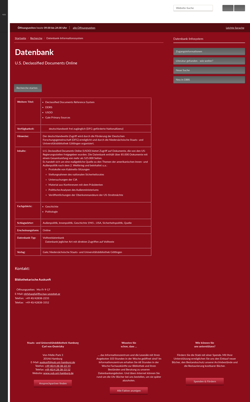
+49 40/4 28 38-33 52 (57, 369)
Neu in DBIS (183, 79)
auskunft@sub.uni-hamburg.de (57, 362)
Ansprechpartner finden (53, 383)
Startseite (20, 38)
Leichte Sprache (235, 27)
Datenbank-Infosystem (188, 38)
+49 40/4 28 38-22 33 (58, 365)
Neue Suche (183, 70)
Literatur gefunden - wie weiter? (194, 60)
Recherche (36, 38)
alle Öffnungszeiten (86, 27)
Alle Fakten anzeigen (129, 390)
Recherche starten (27, 88)
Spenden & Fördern (205, 381)
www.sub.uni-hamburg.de (58, 373)
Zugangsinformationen (189, 51)
